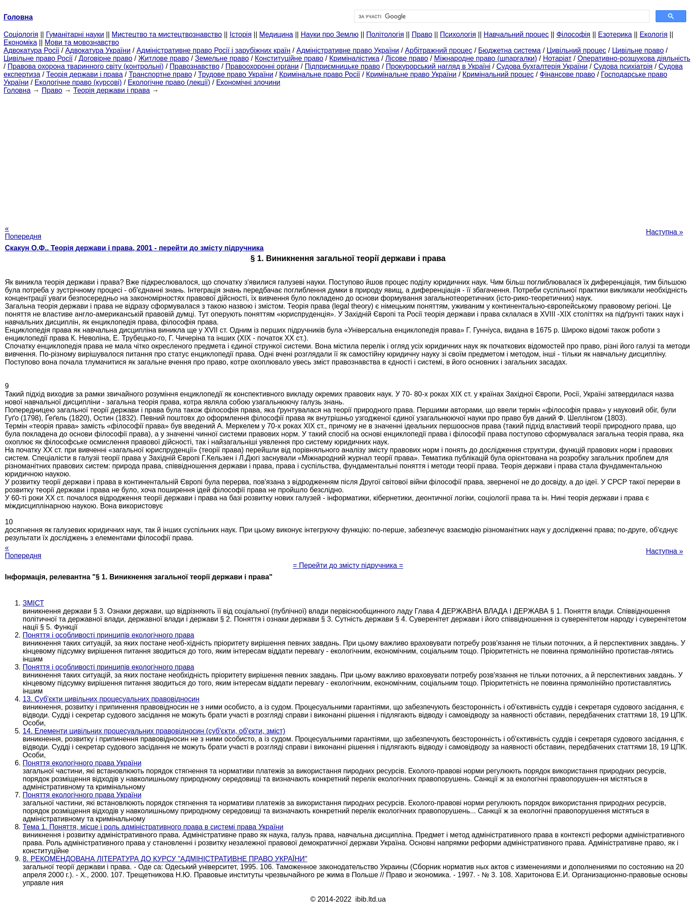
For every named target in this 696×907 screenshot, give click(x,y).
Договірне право (105, 58)
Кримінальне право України (411, 74)
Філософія (573, 34)
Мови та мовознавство (82, 42)
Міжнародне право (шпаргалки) (485, 58)
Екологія (654, 34)
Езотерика (615, 34)
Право (421, 34)
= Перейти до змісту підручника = (348, 565)
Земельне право (222, 58)
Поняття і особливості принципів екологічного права (108, 635)
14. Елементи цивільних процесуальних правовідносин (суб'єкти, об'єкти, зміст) (154, 731)
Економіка (20, 42)
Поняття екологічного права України (82, 763)
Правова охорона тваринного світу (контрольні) (86, 66)
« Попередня (23, 232)
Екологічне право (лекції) (169, 82)
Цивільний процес (576, 50)
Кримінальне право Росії (319, 74)
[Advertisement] (348, 157)
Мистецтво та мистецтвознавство (167, 34)
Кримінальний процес (498, 74)
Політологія (385, 34)
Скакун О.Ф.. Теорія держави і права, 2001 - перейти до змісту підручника (134, 248)
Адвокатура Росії (31, 50)
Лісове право (406, 58)
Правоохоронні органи (262, 66)
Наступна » (664, 232)
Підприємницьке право (342, 66)
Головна (17, 90)
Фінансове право (567, 74)
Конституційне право (289, 58)
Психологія (458, 34)
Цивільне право (638, 50)
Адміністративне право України (348, 50)
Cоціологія (21, 34)
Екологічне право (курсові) (78, 82)
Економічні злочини (248, 82)
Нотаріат (557, 58)
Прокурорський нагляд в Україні (438, 66)
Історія (240, 34)
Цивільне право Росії (38, 58)
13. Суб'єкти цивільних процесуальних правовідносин (111, 699)
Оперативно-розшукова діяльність (633, 58)
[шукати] (501, 16)
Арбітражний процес (438, 50)
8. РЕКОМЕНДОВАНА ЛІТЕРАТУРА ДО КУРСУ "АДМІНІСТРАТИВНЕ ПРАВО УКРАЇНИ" (165, 859)
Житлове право (163, 58)
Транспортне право (160, 74)
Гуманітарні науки (75, 34)
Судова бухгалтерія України (542, 66)
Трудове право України (235, 74)
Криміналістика (354, 58)
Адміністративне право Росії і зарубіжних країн (213, 50)
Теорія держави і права (84, 74)
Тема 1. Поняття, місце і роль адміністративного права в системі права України (153, 827)
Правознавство (194, 66)
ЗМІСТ (33, 603)
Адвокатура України (97, 50)
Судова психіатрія (622, 66)
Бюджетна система (509, 50)
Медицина (276, 34)
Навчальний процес (516, 34)
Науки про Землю (329, 34)
